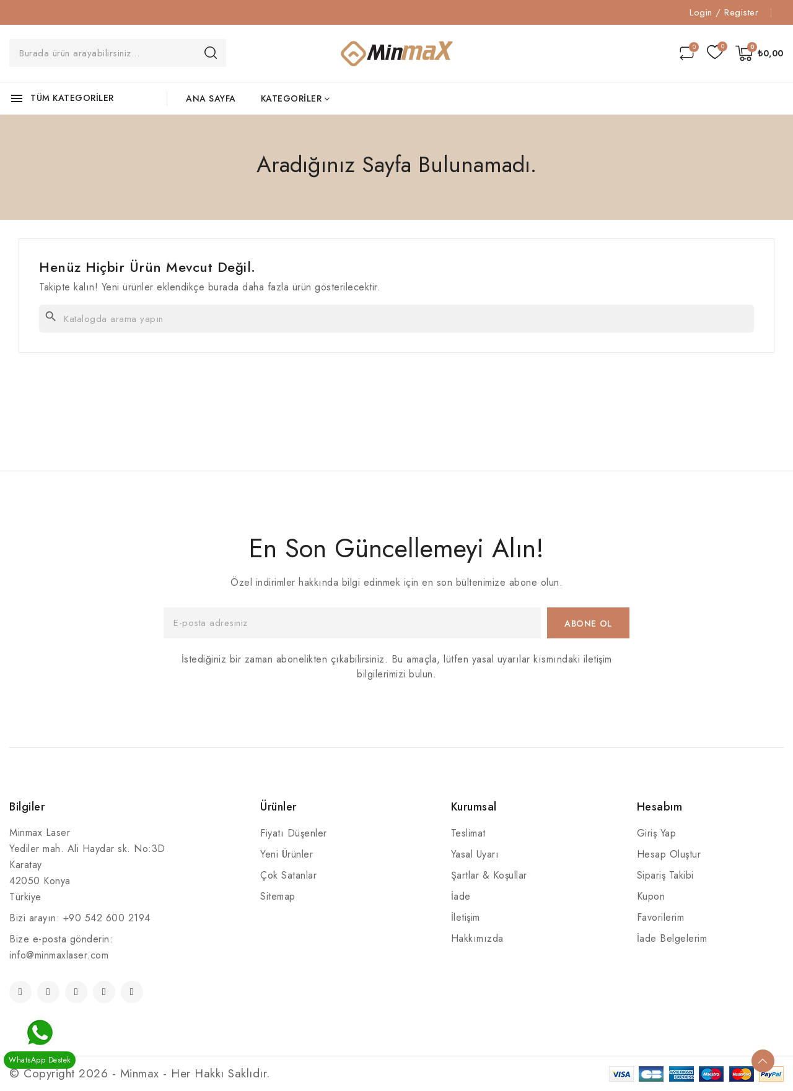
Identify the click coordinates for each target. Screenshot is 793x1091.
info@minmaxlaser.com (58, 955)
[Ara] (396, 319)
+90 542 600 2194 (107, 918)
